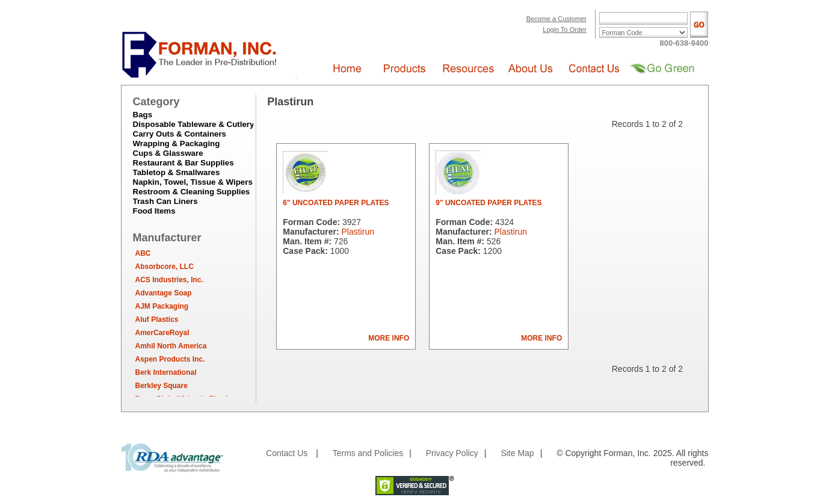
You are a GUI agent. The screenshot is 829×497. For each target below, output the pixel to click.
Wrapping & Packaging (176, 143)
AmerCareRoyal (162, 333)
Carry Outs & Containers (180, 133)
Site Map (517, 453)
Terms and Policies (368, 453)
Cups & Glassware (168, 153)
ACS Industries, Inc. (169, 280)
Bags (143, 114)
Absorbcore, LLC (164, 266)
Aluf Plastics (157, 319)
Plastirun (357, 231)
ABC (143, 253)
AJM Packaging (162, 306)
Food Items (154, 210)
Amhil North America (171, 346)
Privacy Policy (452, 453)
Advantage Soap (163, 293)
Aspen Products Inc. (170, 359)
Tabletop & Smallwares (176, 172)
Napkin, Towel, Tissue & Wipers (193, 182)
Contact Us (286, 453)
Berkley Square (161, 385)
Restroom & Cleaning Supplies (191, 191)
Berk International (166, 372)
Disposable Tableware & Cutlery (193, 124)
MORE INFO (388, 338)
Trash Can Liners (165, 201)
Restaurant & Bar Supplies (183, 162)
